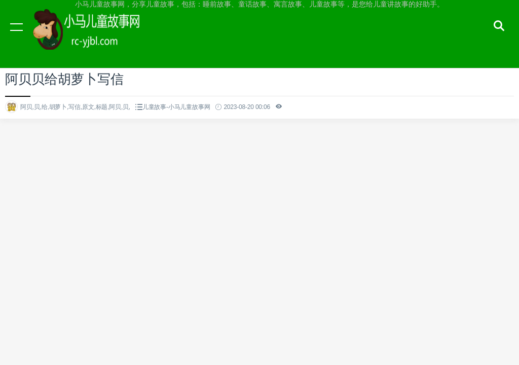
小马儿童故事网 (96, 36)
